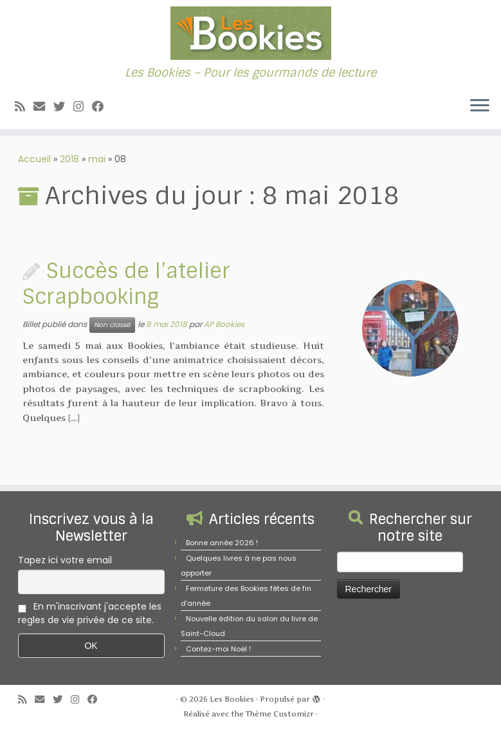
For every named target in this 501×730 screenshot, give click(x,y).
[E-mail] (43, 106)
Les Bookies (232, 699)
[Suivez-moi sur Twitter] (63, 106)
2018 (69, 159)
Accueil (34, 159)
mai (96, 159)
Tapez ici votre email (65, 560)
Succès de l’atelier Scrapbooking (126, 283)
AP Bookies (224, 324)
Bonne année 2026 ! (222, 543)
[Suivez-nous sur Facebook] (102, 106)
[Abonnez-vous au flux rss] (24, 106)
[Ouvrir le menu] (479, 106)
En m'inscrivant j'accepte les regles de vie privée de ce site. (89, 613)
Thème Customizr (280, 713)
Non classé (112, 325)
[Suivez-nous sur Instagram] (82, 106)
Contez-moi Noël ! (218, 649)
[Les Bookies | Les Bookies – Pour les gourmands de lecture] (250, 33)
